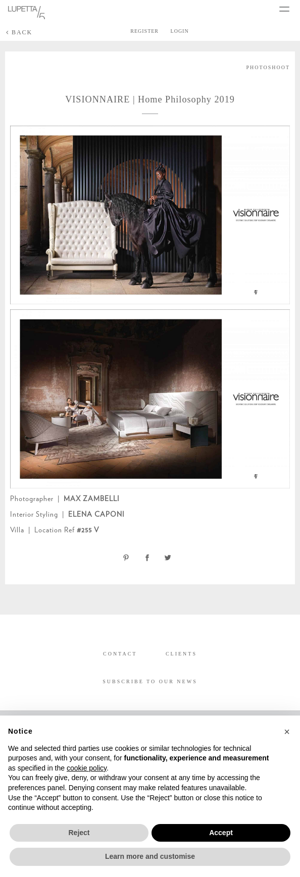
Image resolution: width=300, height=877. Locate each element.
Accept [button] (221, 833)
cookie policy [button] (87, 768)
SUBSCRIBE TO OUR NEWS (150, 681)
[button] (287, 732)
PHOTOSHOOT (268, 67)
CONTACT (120, 653)
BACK (19, 32)
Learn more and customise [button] (150, 856)
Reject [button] (78, 833)
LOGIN (180, 31)
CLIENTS (181, 653)
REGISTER (144, 31)
